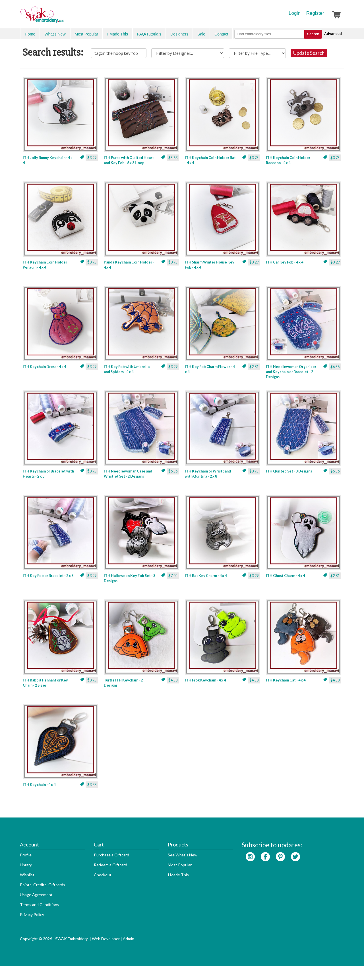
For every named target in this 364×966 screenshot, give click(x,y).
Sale (201, 34)
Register (315, 13)
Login (295, 13)
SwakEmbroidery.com (62, 17)
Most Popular (86, 34)
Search (313, 34)
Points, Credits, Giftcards (42, 884)
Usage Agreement (36, 894)
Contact (221, 34)
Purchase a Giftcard (111, 854)
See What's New (182, 854)
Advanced (333, 34)
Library (26, 864)
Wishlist (27, 874)
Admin (128, 938)
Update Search (308, 53)
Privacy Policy (32, 914)
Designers (179, 34)
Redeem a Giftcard (110, 864)
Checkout (102, 874)
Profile (26, 854)
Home (30, 34)
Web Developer (106, 938)
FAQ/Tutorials (149, 34)
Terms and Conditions (39, 904)
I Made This (117, 34)
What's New (54, 34)
